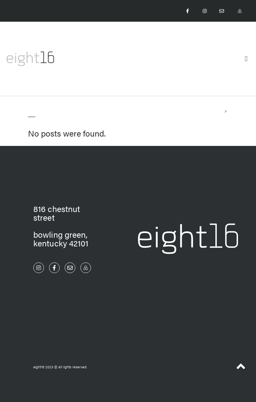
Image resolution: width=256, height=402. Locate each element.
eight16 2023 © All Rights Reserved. (60, 366)
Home (217, 111)
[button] (246, 58)
